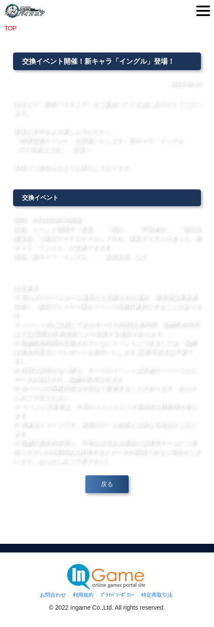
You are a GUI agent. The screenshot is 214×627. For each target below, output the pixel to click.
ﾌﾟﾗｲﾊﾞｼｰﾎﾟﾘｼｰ (117, 595)
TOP (10, 28)
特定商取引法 (156, 595)
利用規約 (83, 595)
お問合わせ (53, 595)
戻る (107, 484)
